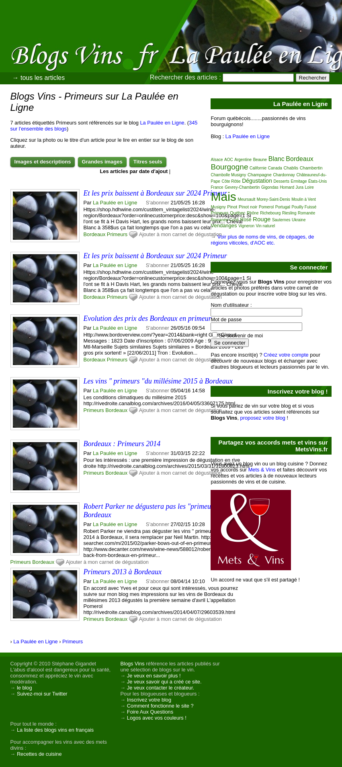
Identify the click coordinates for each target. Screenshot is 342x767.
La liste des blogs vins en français (55, 730)
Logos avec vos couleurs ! (156, 718)
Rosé (246, 219)
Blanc (276, 158)
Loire (309, 187)
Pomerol (266, 207)
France (217, 187)
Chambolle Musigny (228, 175)
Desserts (281, 181)
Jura (299, 187)
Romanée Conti (224, 220)
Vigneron (246, 226)
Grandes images (102, 162)
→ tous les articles (38, 77)
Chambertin (311, 167)
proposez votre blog (262, 418)
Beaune (260, 159)
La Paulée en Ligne (162, 123)
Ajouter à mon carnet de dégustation (180, 234)
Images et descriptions (42, 162)
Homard (287, 187)
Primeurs (117, 234)
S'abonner (157, 203)
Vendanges (224, 225)
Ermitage (299, 181)
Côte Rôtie (230, 181)
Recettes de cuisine (39, 754)
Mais (223, 196)
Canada (275, 168)
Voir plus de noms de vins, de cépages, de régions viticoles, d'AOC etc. (262, 240)
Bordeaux (95, 234)
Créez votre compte (286, 355)
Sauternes (281, 220)
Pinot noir (248, 206)
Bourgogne (229, 167)
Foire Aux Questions (150, 712)
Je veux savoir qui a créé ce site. (164, 682)
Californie (258, 168)
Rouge (261, 219)
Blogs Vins (133, 664)
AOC (228, 159)
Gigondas (270, 187)
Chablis (290, 167)
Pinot (232, 206)
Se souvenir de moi (241, 336)
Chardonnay (284, 175)
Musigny (218, 207)
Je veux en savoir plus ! (154, 676)
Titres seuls (147, 162)
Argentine (243, 159)
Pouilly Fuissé (304, 207)
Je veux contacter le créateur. (160, 688)
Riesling (289, 213)
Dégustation (257, 180)
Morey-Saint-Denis (273, 199)
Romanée (306, 213)
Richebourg (270, 213)
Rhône (252, 213)
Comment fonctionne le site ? (160, 706)
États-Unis (317, 181)
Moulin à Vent (303, 199)
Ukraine (298, 220)
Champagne (260, 174)
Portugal (282, 207)
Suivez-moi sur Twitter (42, 694)
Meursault (246, 199)
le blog (24, 688)
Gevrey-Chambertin (242, 187)
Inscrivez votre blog (149, 700)
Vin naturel (265, 226)
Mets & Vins (262, 470)
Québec (238, 212)
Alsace (217, 159)
